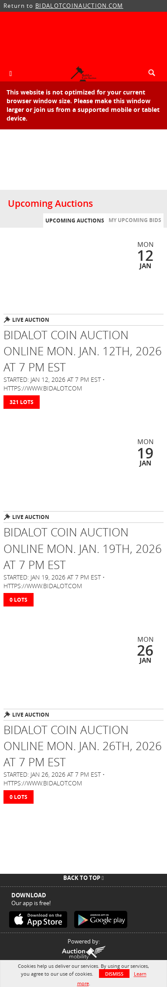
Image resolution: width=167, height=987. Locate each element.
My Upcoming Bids (135, 220)
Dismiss (114, 973)
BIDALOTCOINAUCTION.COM (79, 6)
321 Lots (22, 402)
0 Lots (18, 599)
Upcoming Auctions (74, 220)
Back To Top (83, 878)
